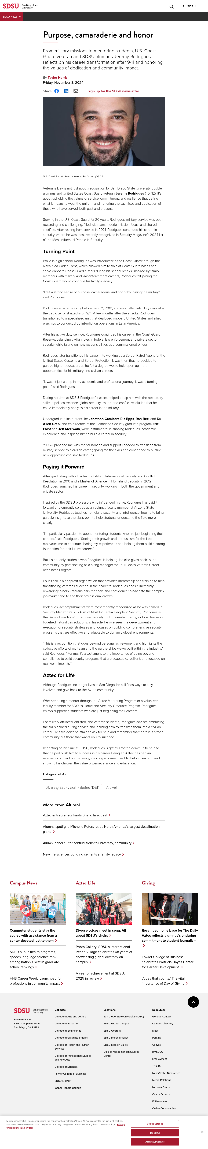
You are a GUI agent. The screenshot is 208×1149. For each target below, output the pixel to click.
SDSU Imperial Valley (116, 1037)
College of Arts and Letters (70, 1016)
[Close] (202, 1132)
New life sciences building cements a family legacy (82, 854)
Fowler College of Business (70, 1074)
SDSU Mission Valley (116, 1045)
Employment (159, 1059)
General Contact (161, 1016)
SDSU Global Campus (116, 1023)
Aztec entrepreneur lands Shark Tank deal (75, 815)
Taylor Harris (58, 77)
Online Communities (164, 1108)
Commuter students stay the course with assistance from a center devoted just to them (33, 935)
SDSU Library (62, 1081)
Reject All (155, 1133)
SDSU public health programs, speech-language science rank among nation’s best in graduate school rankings (34, 959)
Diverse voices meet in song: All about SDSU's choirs (101, 933)
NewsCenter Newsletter (166, 1073)
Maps (155, 1030)
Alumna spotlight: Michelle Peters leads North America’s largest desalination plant (101, 829)
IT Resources (159, 1101)
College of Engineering (68, 1030)
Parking (156, 1037)
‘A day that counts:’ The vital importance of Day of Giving (163, 981)
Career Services (161, 1094)
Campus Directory (162, 1023)
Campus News (23, 882)
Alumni (111, 787)
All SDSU (192, 6)
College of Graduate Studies (71, 1037)
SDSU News (10, 16)
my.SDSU (157, 1052)
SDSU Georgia (112, 1030)
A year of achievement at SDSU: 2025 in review (100, 976)
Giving (148, 882)
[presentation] (60, 1010)
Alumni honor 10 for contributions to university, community (87, 842)
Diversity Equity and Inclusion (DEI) (72, 787)
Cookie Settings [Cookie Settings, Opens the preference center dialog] (155, 1124)
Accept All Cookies (155, 1142)
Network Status (161, 1087)
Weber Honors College (68, 1088)
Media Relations (161, 1080)
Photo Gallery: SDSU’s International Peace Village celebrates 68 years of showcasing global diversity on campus (104, 954)
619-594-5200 (22, 1019)
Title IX (156, 1066)
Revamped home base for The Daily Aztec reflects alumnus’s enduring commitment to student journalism (170, 935)
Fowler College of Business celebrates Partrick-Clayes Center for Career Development (168, 961)
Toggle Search (172, 6)
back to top (193, 1002)
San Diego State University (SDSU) (124, 1016)
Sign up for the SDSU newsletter (113, 91)
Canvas (156, 1045)
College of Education (67, 1023)
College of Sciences (66, 1067)
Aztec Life (85, 882)
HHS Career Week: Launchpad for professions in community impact (36, 981)
